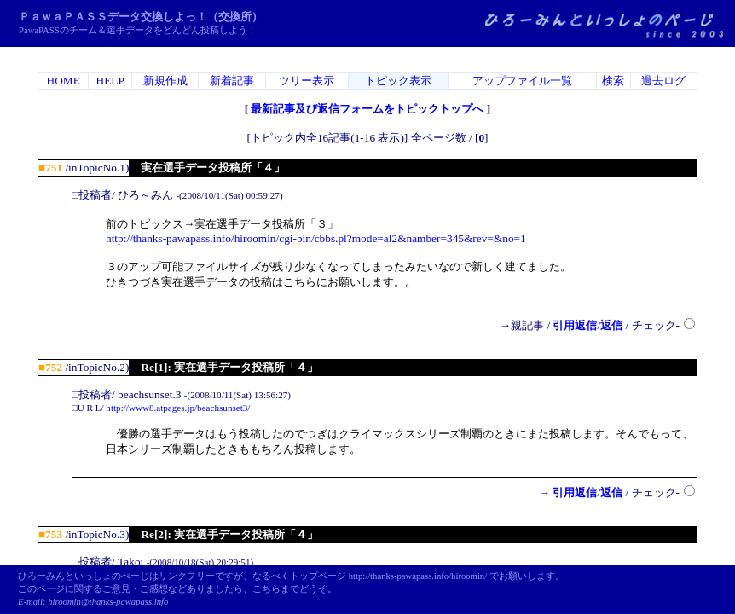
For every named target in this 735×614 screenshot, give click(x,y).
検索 (613, 80)
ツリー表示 (306, 80)
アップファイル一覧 (522, 80)
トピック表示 (398, 80)
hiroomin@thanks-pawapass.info (108, 601)
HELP (110, 80)
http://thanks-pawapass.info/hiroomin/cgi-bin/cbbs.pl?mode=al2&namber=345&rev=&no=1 (316, 238)
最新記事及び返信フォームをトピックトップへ (367, 108)
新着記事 (232, 80)
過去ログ (663, 80)
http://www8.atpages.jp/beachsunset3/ (178, 408)
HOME (63, 80)
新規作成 (165, 80)
